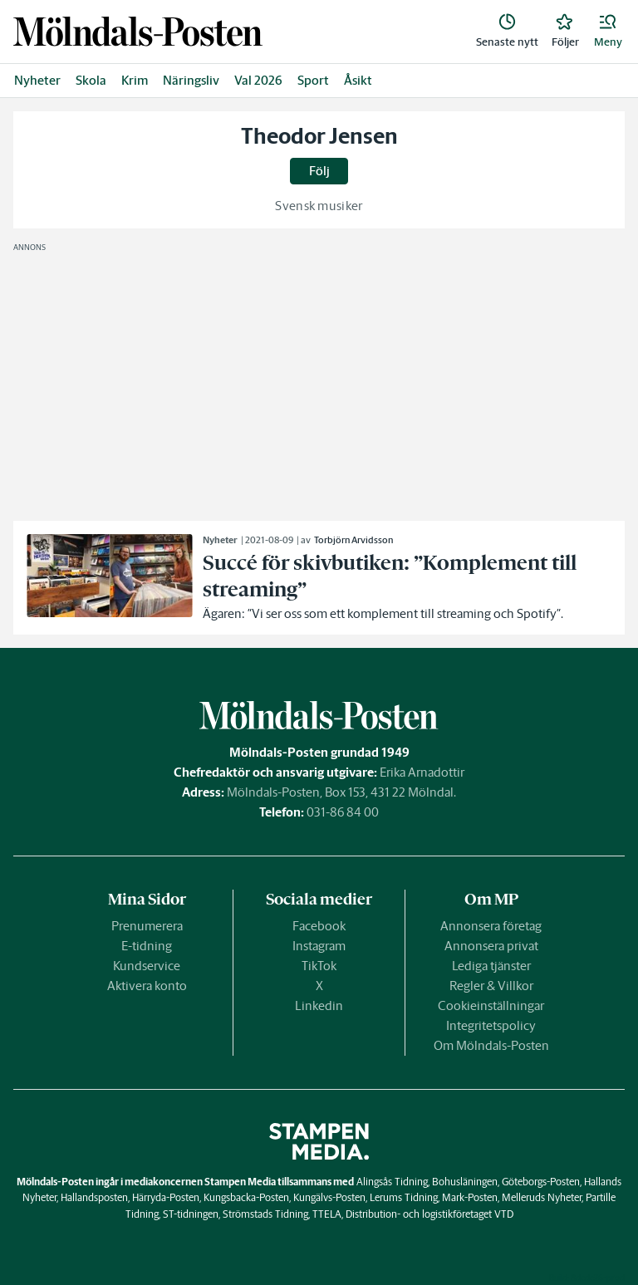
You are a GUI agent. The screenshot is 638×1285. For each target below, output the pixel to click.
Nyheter (37, 80)
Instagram (319, 946)
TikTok (319, 966)
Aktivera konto (147, 985)
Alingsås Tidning (392, 1181)
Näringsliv (191, 80)
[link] (138, 31)
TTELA (326, 1214)
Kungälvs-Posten (329, 1197)
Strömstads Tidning (265, 1214)
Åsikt (358, 80)
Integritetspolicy (491, 1025)
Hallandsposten (94, 1197)
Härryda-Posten (165, 1197)
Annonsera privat (491, 946)
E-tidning (146, 946)
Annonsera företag (491, 926)
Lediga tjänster (491, 966)
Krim (134, 80)
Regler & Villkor (491, 985)
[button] (608, 31)
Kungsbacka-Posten (246, 1197)
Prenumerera (147, 926)
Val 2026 (258, 80)
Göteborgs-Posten (541, 1181)
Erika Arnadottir (422, 772)
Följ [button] (319, 171)
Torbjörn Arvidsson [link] (353, 540)
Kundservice (146, 966)
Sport (313, 80)
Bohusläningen (465, 1181)
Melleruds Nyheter (542, 1197)
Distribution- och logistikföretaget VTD (429, 1214)
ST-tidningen (190, 1214)
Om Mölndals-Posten (491, 1045)
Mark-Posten (470, 1197)
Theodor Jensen (319, 136)
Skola (91, 80)
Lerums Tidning (404, 1197)
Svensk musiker (318, 205)
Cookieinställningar (491, 1005)
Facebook (319, 926)
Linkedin (319, 1005)
